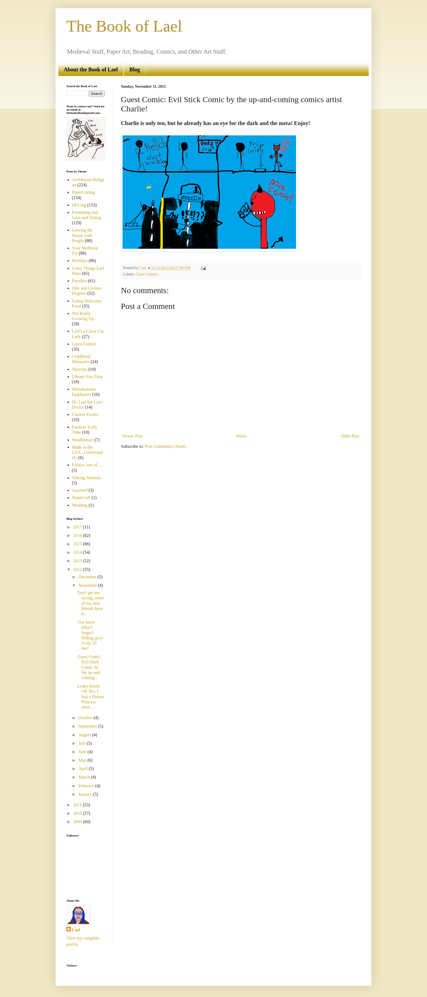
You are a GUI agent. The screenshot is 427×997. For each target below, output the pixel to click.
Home (241, 436)
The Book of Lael (124, 26)
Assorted (79, 490)
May (82, 760)
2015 (78, 544)
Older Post (350, 436)
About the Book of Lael (91, 69)
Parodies (79, 280)
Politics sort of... (86, 465)
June (82, 751)
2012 (78, 569)
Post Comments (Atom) (165, 446)
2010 (78, 813)
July (82, 743)
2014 (78, 552)
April (83, 768)
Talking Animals (86, 477)
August (85, 734)
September (88, 726)
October (86, 717)
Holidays (80, 260)
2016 (78, 535)
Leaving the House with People (82, 235)
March (84, 777)
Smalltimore (82, 439)
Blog (134, 69)
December (87, 577)
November (88, 585)
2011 (78, 805)
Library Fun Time (87, 376)
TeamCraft (81, 497)
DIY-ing (79, 205)
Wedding (79, 505)
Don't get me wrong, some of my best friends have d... (90, 603)
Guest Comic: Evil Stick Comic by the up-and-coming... (89, 667)
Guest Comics (147, 274)
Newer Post (132, 436)
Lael (76, 930)
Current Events (85, 414)
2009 (78, 821)
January (85, 794)
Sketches (79, 369)
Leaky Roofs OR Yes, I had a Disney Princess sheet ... (90, 696)
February (86, 785)
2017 (78, 527)
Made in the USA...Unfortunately (87, 452)
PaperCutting (83, 192)
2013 (78, 560)
